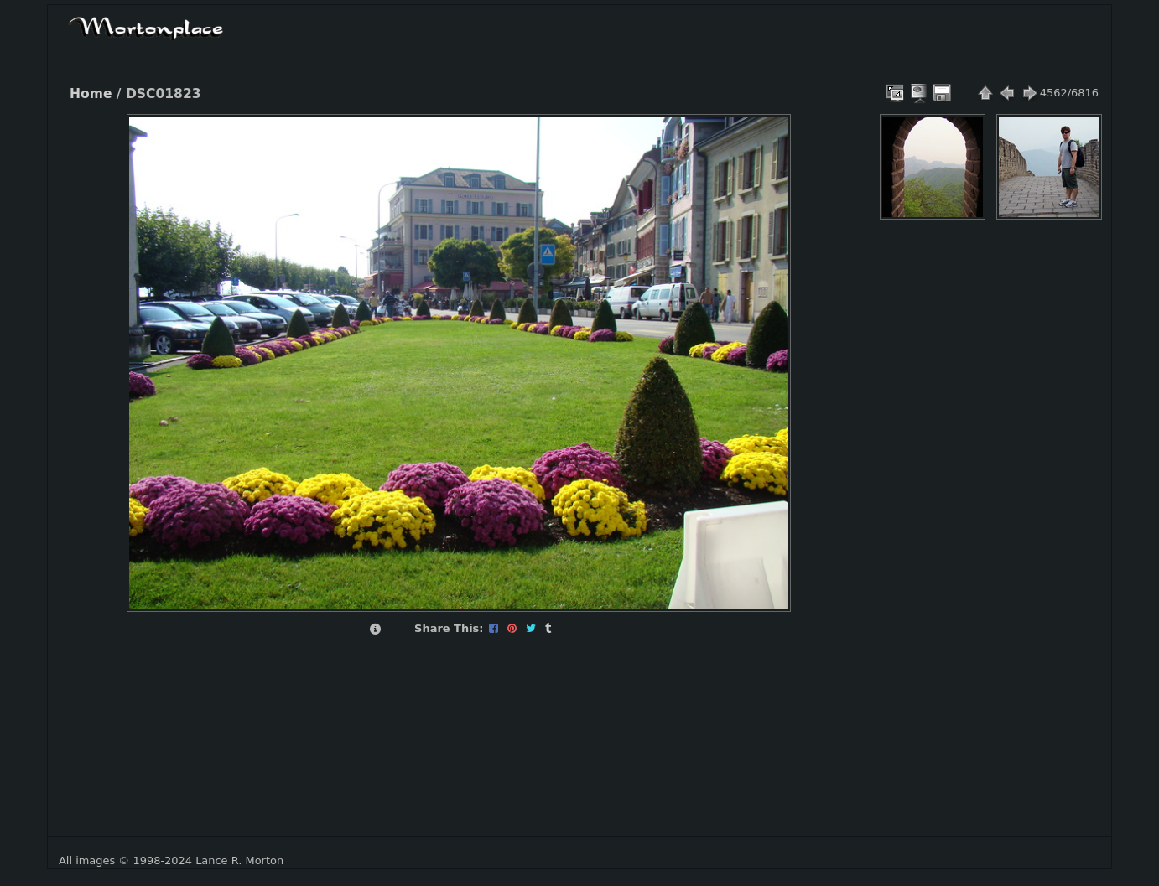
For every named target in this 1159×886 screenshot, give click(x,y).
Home (91, 93)
